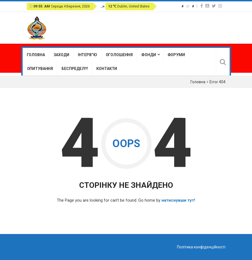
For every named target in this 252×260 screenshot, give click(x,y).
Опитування (40, 68)
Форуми (176, 55)
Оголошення (119, 55)
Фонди (148, 55)
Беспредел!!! (75, 68)
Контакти (106, 68)
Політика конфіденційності (201, 247)
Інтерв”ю (87, 55)
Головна (36, 55)
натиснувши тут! (178, 200)
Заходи (61, 55)
